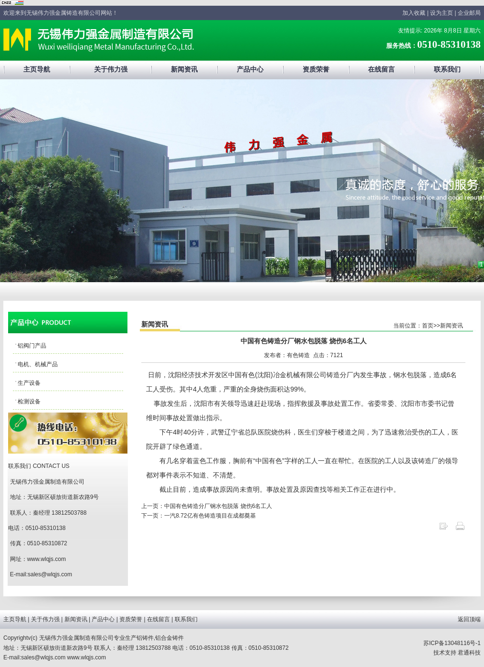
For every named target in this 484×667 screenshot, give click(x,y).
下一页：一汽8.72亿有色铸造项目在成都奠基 (198, 515)
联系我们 (447, 69)
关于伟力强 (110, 69)
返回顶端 (469, 619)
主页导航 (36, 69)
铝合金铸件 (169, 638)
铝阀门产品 (32, 345)
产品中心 (250, 69)
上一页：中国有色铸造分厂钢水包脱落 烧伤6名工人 (206, 506)
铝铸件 (145, 638)
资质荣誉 (316, 69)
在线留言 (381, 69)
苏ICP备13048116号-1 (452, 643)
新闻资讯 (184, 69)
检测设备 (29, 401)
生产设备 (29, 383)
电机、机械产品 (38, 364)
